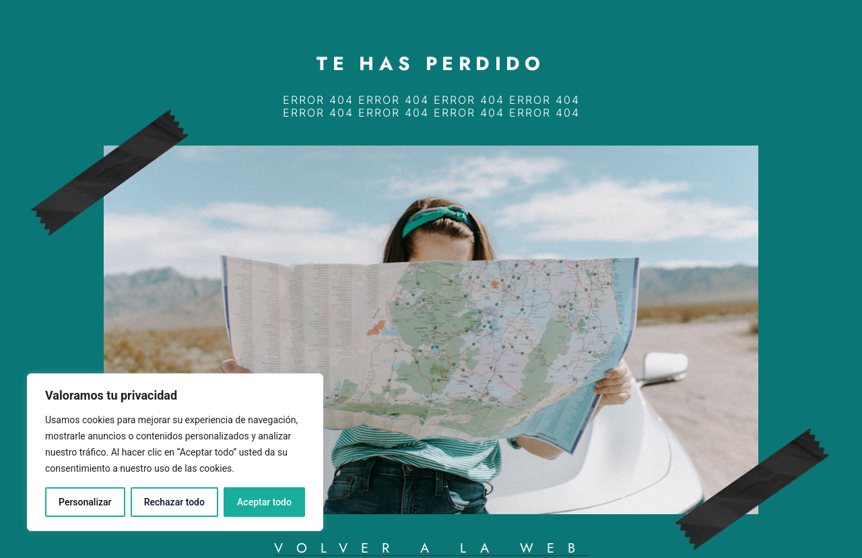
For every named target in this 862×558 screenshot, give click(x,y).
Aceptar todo (264, 502)
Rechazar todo (174, 502)
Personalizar (85, 502)
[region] (175, 452)
